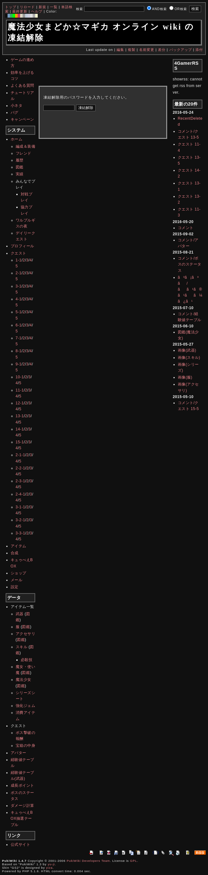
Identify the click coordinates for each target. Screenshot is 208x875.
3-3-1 (20, 533)
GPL (133, 860)
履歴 (20, 160)
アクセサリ (26, 634)
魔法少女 (23, 679)
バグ (15, 112)
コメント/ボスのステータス (189, 264)
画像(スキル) (189, 357)
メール (17, 580)
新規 (42, 7)
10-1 (20, 377)
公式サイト (20, 844)
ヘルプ (36, 11)
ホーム (17, 139)
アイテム (18, 546)
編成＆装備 (26, 146)
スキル (22, 647)
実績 (20, 174)
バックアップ (180, 50)
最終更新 (19, 11)
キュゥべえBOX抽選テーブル (22, 818)
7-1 (19, 338)
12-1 (20, 403)
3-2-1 (20, 520)
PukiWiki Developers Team (88, 860)
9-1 (19, 364)
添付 (199, 50)
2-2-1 (20, 468)
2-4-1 (20, 494)
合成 (15, 553)
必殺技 (27, 660)
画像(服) (185, 377)
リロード (27, 7)
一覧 (53, 7)
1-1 (19, 260)
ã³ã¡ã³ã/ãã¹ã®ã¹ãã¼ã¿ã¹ (190, 289)
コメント (186, 228)
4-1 (19, 299)
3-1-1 (20, 507)
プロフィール (22, 246)
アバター (18, 753)
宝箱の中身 (26, 745)
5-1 (19, 312)
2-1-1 (20, 455)
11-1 (20, 390)
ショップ (18, 573)
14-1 (20, 429)
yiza (49, 867)
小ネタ (17, 105)
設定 (15, 587)
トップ (10, 7)
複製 (131, 50)
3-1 (19, 286)
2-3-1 (20, 481)
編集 (120, 50)
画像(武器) (187, 350)
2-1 (19, 273)
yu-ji (51, 864)
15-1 (20, 442)
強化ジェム (26, 705)
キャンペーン (22, 119)
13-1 (20, 416)
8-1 (19, 351)
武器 (20, 614)
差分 (162, 50)
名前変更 (146, 50)
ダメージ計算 (22, 805)
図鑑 (20, 167)
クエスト (18, 253)
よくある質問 (22, 85)
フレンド (23, 153)
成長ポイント (22, 785)
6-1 (19, 325)
